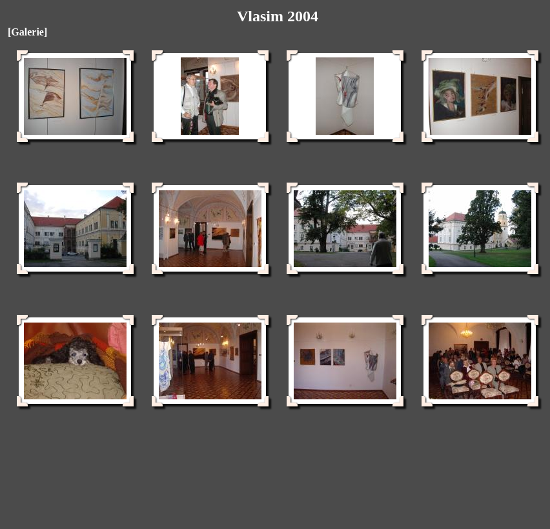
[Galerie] (27, 31)
